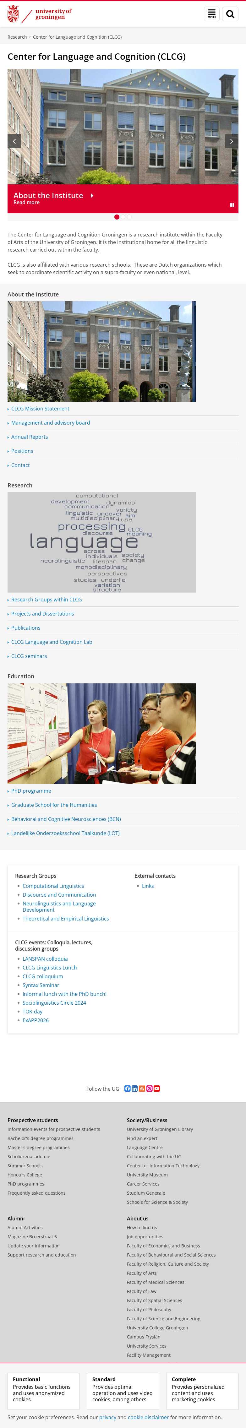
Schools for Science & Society (157, 1202)
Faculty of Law (141, 1291)
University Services (147, 1346)
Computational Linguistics (53, 885)
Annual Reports (29, 437)
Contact (20, 465)
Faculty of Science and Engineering (163, 1319)
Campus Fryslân (144, 1337)
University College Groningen (157, 1328)
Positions (22, 451)
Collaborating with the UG (154, 1156)
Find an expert (142, 1138)
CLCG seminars (29, 656)
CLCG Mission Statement (40, 408)
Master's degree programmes (39, 1147)
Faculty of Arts (142, 1273)
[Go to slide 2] (123, 217)
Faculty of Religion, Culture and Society (168, 1264)
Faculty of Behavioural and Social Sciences (171, 1255)
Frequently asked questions (37, 1193)
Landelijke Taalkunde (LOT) (65, 833)
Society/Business (147, 1120)
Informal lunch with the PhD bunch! (65, 994)
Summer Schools (25, 1166)
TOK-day (32, 1011)
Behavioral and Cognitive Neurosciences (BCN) (66, 819)
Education (21, 676)
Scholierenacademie (29, 1156)
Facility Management (149, 1355)
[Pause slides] (232, 205)
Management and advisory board (50, 423)
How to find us (142, 1227)
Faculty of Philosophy (149, 1309)
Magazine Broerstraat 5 (32, 1237)
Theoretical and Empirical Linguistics (66, 918)
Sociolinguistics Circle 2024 (54, 1002)
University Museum (147, 1175)
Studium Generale (146, 1193)
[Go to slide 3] (129, 217)
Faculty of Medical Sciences (155, 1282)
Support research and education (42, 1255)
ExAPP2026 (36, 1020)
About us (138, 1218)
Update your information (34, 1246)
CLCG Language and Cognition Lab (51, 642)
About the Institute (33, 294)
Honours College (25, 1175)
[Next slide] (231, 141)
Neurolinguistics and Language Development (59, 906)
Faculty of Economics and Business (163, 1246)
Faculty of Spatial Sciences (154, 1300)
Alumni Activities (25, 1227)
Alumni (16, 1218)
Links (148, 885)
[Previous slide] (14, 141)
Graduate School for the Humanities (54, 805)
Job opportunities (145, 1237)
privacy (107, 1417)
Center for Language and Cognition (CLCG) (77, 37)
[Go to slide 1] (117, 217)
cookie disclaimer (148, 1417)
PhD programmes (26, 1184)
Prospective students (33, 1120)
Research (17, 37)
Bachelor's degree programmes (41, 1138)
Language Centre (145, 1147)
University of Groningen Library (160, 1129)
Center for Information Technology (163, 1166)
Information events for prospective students (54, 1129)
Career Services (143, 1184)
